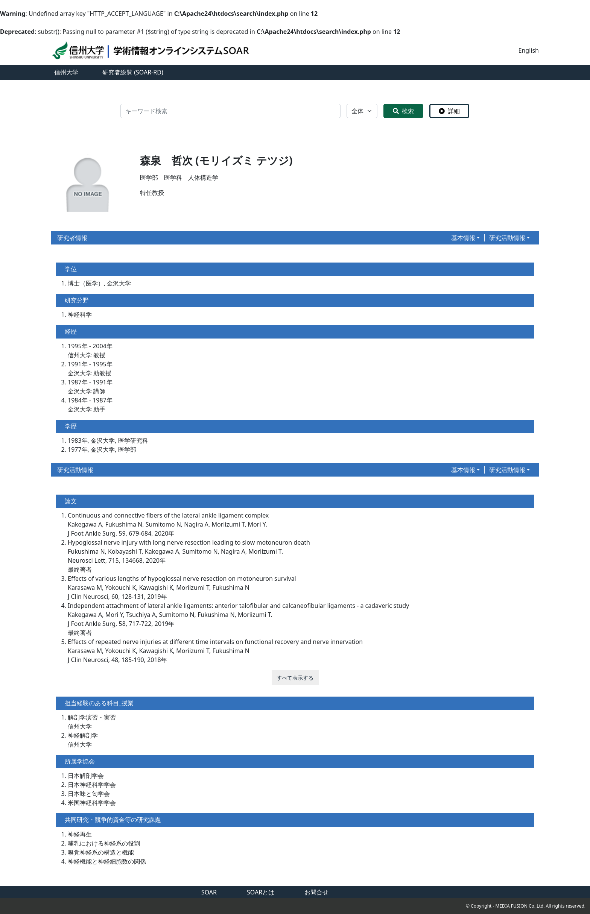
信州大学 (66, 72)
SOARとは (260, 892)
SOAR (209, 892)
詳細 (449, 111)
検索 (403, 111)
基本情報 (463, 238)
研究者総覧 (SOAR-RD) (132, 72)
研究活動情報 (507, 238)
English (529, 50)
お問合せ (316, 892)
